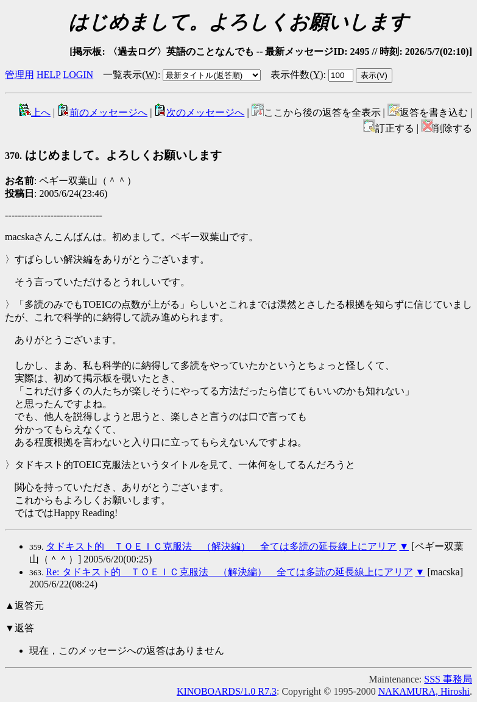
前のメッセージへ (102, 112)
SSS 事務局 (448, 679)
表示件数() (296, 74)
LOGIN (78, 74)
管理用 (19, 74)
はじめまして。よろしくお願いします (113, 155)
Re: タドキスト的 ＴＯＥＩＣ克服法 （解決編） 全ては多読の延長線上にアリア (229, 572)
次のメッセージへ (199, 112)
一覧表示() (130, 74)
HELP (48, 74)
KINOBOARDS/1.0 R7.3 (227, 691)
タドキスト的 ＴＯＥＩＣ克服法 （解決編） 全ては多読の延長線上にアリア (221, 546)
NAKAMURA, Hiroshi (424, 691)
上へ (35, 112)
